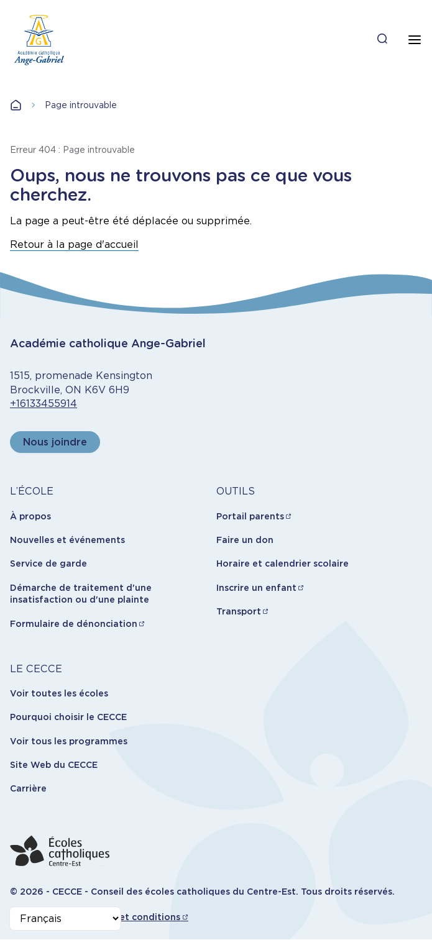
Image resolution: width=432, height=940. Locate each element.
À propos (30, 516)
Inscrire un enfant (256, 588)
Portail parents (250, 516)
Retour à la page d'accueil (74, 244)
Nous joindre (55, 442)
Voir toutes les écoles (59, 693)
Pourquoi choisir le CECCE (68, 717)
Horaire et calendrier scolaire (282, 563)
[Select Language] (65, 918)
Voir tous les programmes (68, 741)
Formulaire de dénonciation (73, 624)
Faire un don (244, 540)
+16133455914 (43, 403)
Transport (238, 611)
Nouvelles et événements (67, 540)
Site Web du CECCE (54, 765)
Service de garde (48, 563)
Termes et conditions (132, 917)
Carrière (28, 788)
